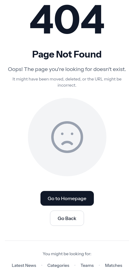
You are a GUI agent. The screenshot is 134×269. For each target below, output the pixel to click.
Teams (87, 265)
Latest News (24, 265)
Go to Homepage (67, 198)
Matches (113, 265)
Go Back (67, 218)
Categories (58, 265)
